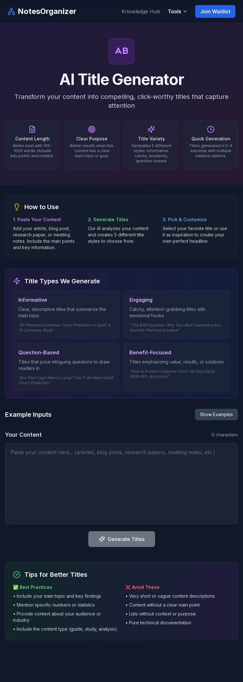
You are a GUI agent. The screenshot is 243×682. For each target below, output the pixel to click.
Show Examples (216, 414)
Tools (178, 11)
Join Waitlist (215, 11)
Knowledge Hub (141, 11)
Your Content (23, 434)
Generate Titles (122, 539)
